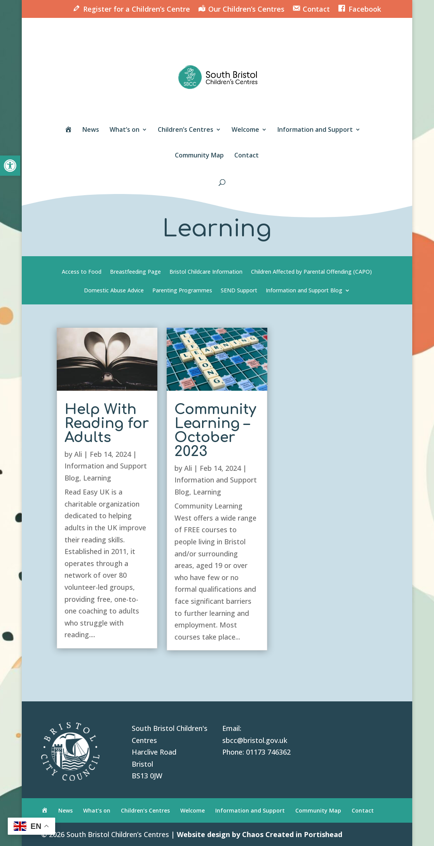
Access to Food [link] (81, 272)
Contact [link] (246, 155)
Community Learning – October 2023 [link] (215, 430)
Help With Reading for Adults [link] (106, 423)
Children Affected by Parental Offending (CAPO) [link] (311, 272)
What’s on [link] (124, 130)
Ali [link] (78, 454)
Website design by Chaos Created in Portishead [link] (259, 834)
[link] (10, 166)
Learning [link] (97, 477)
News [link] (90, 130)
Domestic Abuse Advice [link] (114, 291)
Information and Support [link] (315, 130)
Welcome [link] (245, 130)
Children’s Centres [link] (185, 130)
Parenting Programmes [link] (182, 291)
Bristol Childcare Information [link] (205, 272)
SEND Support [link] (239, 291)
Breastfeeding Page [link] (135, 272)
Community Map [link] (199, 155)
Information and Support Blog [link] (304, 291)
